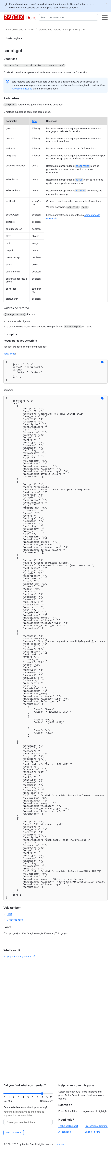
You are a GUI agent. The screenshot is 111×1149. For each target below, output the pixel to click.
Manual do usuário (13, 29)
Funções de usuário (22, 88)
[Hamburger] (105, 17)
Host (9, 1028)
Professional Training (96, 1125)
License (60, 1144)
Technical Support (68, 1125)
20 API (30, 29)
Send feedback (13, 1132)
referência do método (49, 29)
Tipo (34, 120)
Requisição (9, 351)
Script (68, 29)
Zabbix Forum (92, 1131)
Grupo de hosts (15, 1034)
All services (64, 1131)
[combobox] (69, 17)
